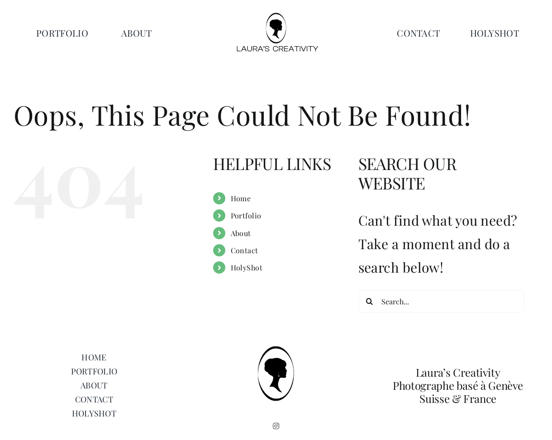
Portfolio (246, 215)
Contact (244, 250)
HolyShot (247, 267)
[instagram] (276, 426)
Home (241, 198)
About (241, 233)
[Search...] (441, 301)
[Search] (369, 301)
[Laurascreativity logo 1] (276, 16)
